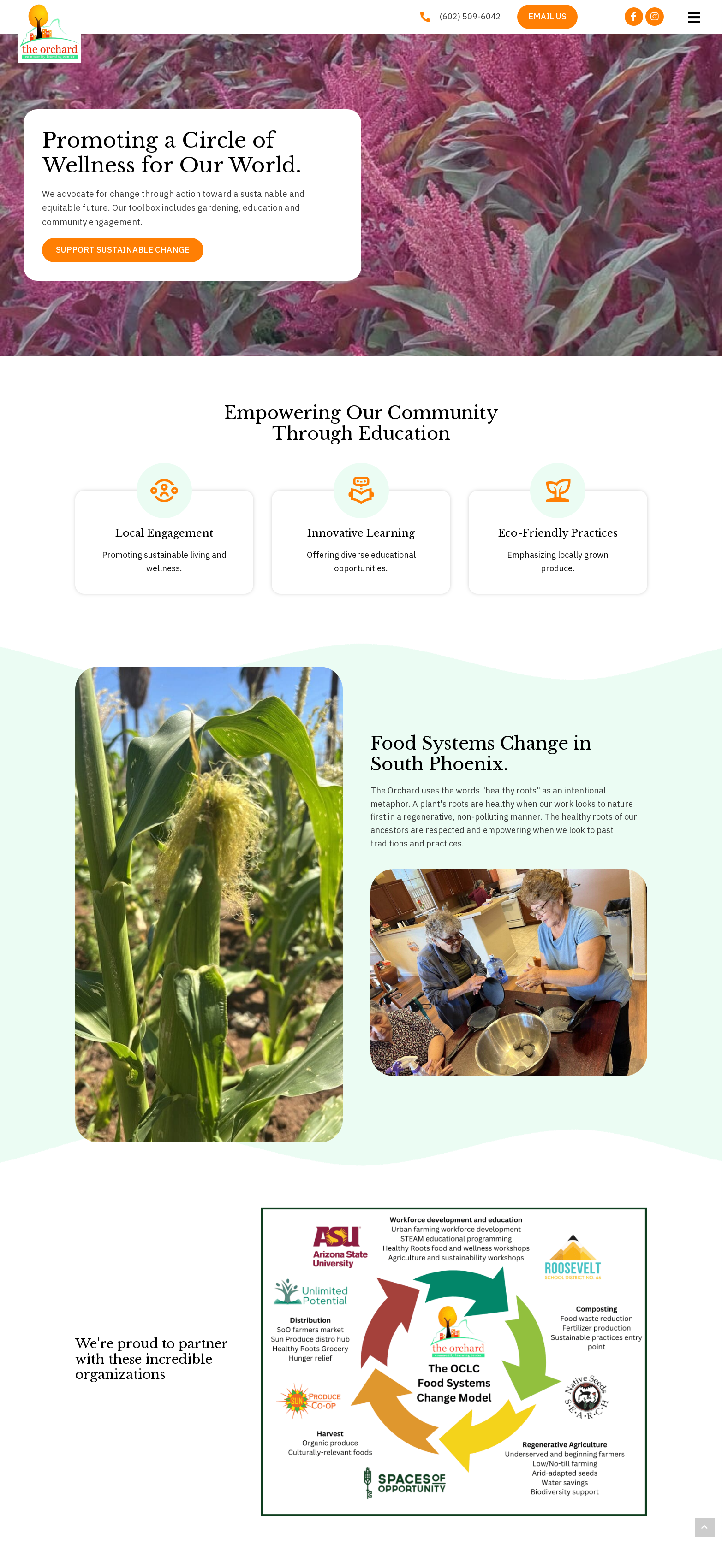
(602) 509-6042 (470, 16)
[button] (634, 16)
